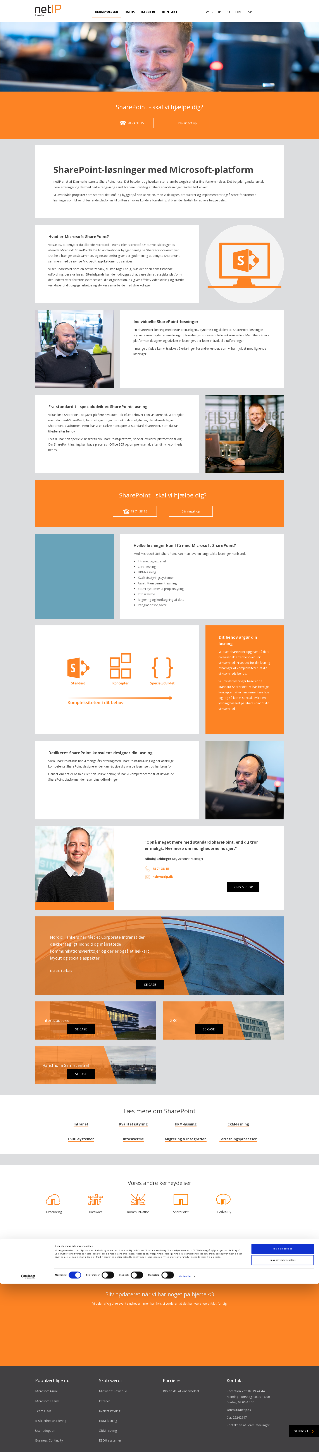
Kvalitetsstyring (133, 1124)
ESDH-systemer (81, 1139)
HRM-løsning (186, 1124)
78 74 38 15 (160, 868)
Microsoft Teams (47, 1401)
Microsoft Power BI (113, 1391)
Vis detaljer (185, 1444)
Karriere (148, 12)
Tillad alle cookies (282, 1417)
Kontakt (170, 12)
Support (235, 12)
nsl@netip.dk (162, 877)
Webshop (213, 12)
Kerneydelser (106, 12)
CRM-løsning (238, 1124)
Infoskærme (133, 1139)
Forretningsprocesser (238, 1139)
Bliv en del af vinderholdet (181, 1391)
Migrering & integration (186, 1139)
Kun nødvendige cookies (282, 1428)
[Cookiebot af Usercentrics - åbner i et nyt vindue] (28, 1445)
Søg (251, 12)
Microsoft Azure (46, 1391)
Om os (129, 12)
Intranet (143, 561)
